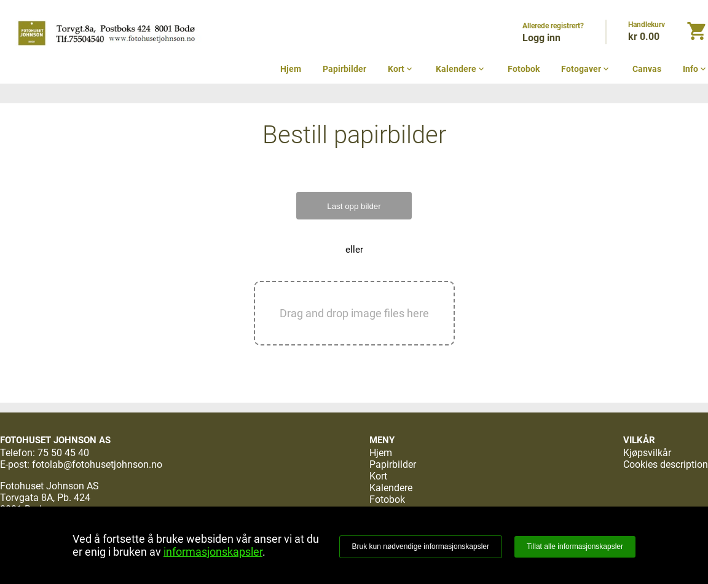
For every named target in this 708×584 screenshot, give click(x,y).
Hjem (290, 69)
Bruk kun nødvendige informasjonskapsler (420, 546)
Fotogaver (586, 69)
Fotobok (524, 69)
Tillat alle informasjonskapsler (575, 546)
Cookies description (665, 464)
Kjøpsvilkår (647, 453)
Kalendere (461, 69)
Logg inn (541, 38)
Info (695, 69)
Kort (401, 69)
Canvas (646, 69)
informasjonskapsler (212, 551)
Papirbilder (344, 69)
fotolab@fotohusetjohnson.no (97, 464)
